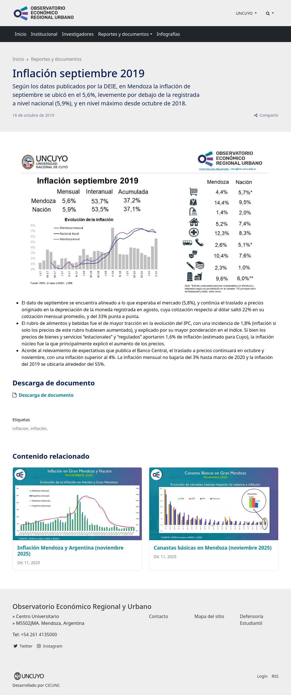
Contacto (158, 616)
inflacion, (21, 428)
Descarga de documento (46, 395)
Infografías (168, 34)
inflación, (39, 428)
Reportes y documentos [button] (123, 34)
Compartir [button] (265, 115)
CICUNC (52, 685)
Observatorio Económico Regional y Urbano (82, 606)
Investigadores (77, 34)
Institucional (44, 34)
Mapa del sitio (209, 616)
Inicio (20, 34)
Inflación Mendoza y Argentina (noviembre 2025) (70, 550)
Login (262, 676)
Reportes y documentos (56, 59)
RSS (275, 676)
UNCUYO (244, 13)
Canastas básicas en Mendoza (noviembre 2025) (213, 547)
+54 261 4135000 (39, 634)
